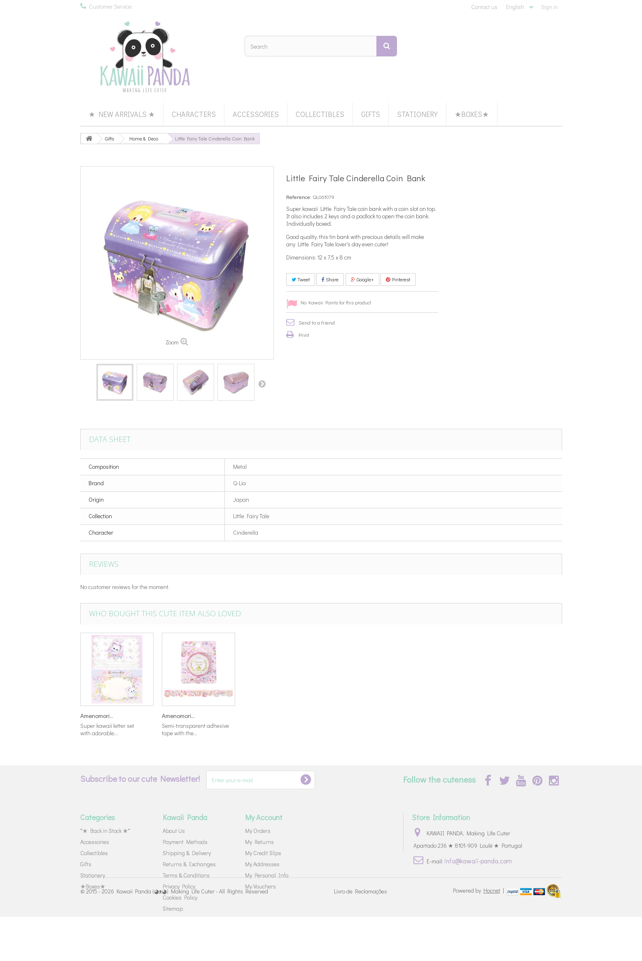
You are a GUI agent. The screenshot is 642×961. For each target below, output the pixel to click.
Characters (194, 114)
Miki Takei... (258, 715)
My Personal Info (266, 875)
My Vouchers (260, 886)
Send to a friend (317, 322)
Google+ (362, 279)
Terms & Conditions (186, 875)
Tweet (301, 279)
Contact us (484, 7)
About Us (174, 831)
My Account (263, 817)
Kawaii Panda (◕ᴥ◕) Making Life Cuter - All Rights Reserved (192, 935)
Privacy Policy (179, 886)
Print (304, 334)
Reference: (298, 196)
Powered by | (479, 934)
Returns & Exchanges (189, 864)
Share (330, 279)
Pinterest (398, 279)
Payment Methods (185, 842)
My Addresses (262, 864)
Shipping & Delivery (187, 853)
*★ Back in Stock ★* (105, 831)
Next (262, 383)
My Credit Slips (263, 853)
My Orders (258, 831)
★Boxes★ (472, 114)
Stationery (417, 114)
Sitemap (173, 908)
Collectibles (320, 114)
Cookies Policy (180, 897)
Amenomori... (96, 715)
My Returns (259, 842)
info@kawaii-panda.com (478, 860)
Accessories (256, 114)
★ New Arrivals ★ (122, 114)
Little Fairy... (340, 715)
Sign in (549, 7)
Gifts (370, 114)
